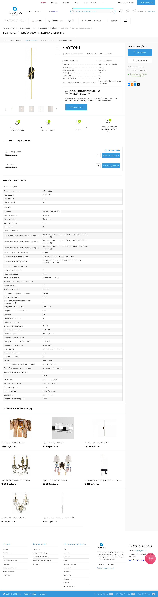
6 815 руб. (62, 522)
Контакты (67, 575)
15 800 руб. (20, 485)
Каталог (66, 3)
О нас (76, 3)
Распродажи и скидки (41, 556)
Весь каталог (7, 575)
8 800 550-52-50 (34, 11)
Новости (67, 583)
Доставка (67, 568)
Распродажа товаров (150, 558)
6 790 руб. (20, 522)
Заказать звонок (146, 2)
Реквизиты (68, 579)
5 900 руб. (20, 447)
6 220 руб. (104, 485)
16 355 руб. (104, 447)
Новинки (36, 549)
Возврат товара (69, 586)
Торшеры (6, 564)
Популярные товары (40, 553)
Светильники (7, 553)
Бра (4, 556)
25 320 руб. (62, 485)
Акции (43, 3)
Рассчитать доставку (137, 71)
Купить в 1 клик (139, 60)
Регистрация (129, 3)
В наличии (37, 564)
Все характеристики (104, 61)
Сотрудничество (90, 3)
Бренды (54, 3)
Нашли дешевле (136, 67)
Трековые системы (9, 568)
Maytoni (101, 67)
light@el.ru (53, 11)
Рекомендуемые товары (42, 560)
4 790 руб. (62, 447)
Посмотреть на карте (105, 568)
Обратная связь (12, 594)
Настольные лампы (10, 560)
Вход (120, 3)
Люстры (5, 549)
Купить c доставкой (111, 155)
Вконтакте (136, 560)
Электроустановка (9, 571)
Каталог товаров (15, 21)
